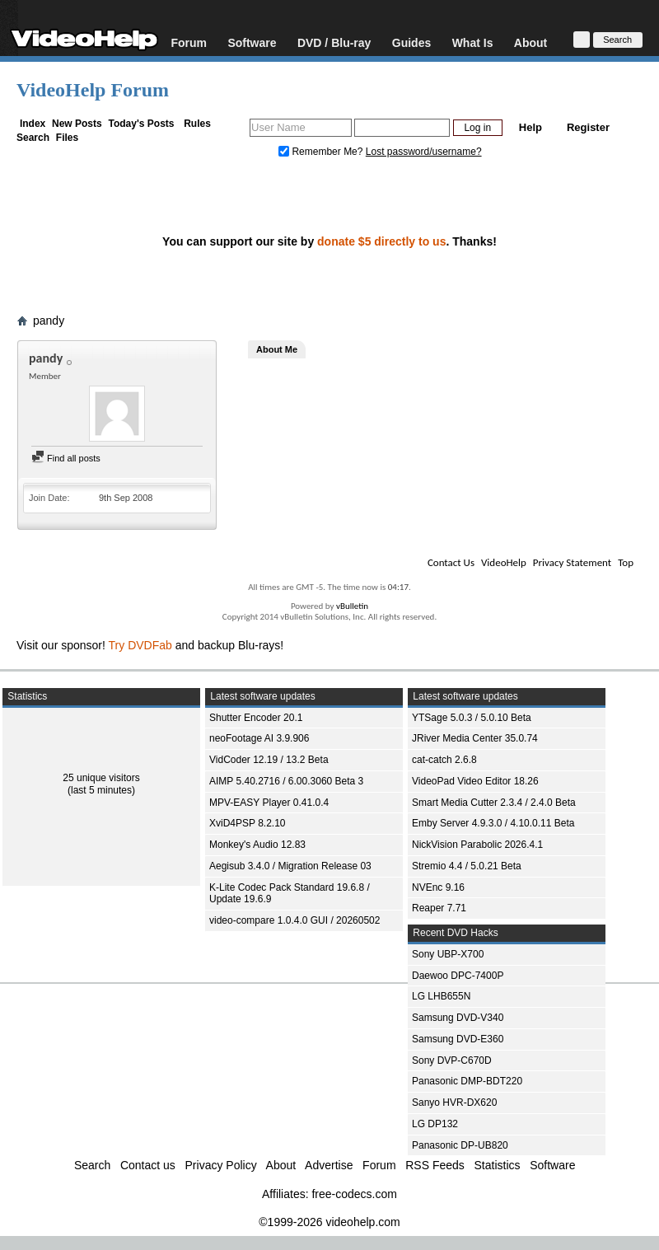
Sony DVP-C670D (452, 1060)
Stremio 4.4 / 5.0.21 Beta (466, 866)
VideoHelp (503, 562)
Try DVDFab (140, 645)
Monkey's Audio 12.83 (257, 844)
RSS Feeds (435, 1165)
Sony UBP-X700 (448, 954)
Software (251, 42)
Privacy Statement (572, 562)
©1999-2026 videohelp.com (329, 1222)
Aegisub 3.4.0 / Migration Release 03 (290, 866)
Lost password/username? (424, 151)
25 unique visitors (101, 778)
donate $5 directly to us (381, 241)
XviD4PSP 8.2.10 (247, 823)
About (530, 42)
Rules (197, 123)
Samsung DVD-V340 (457, 1017)
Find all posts (65, 458)
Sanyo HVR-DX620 (454, 1102)
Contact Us (451, 562)
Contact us (147, 1165)
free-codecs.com (353, 1194)
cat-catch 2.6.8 (444, 759)
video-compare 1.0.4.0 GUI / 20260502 (294, 920)
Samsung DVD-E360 (457, 1039)
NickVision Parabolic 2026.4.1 (477, 844)
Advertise (329, 1165)
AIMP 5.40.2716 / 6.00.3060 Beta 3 (286, 781)
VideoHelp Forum (92, 90)
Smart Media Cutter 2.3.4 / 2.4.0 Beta (494, 802)
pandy (48, 320)
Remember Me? (322, 151)
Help (530, 127)
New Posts (77, 123)
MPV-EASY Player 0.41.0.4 (269, 802)
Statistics (497, 1165)
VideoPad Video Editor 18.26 (475, 781)
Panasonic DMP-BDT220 (467, 1081)
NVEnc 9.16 (438, 887)
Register (588, 127)
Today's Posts (141, 123)
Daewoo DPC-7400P (457, 975)
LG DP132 (435, 1124)
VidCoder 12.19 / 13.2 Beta (269, 759)
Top (625, 562)
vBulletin (352, 606)
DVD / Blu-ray (334, 42)
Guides (411, 42)
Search (32, 137)
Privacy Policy (221, 1165)
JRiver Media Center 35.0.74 (475, 738)
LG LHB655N (441, 996)
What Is (472, 42)
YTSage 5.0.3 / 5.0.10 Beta (471, 717)
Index (32, 123)
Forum (189, 42)
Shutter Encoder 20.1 (255, 717)
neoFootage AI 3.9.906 (259, 738)
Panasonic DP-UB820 (460, 1145)
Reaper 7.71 (439, 908)
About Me (276, 349)
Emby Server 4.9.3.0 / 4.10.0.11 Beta (493, 823)
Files (67, 137)
